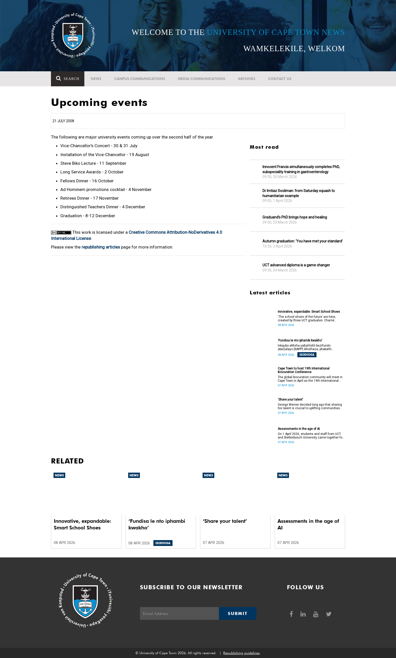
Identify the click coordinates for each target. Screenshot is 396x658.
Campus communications (139, 79)
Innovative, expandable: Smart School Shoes (309, 311)
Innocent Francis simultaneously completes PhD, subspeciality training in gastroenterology (301, 169)
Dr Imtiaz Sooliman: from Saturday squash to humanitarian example (298, 193)
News (96, 79)
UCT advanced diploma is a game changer (296, 265)
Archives (246, 79)
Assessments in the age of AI (299, 429)
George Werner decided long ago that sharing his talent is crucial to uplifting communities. (310, 406)
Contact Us (280, 79)
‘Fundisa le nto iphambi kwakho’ (300, 340)
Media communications (201, 79)
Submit (237, 613)
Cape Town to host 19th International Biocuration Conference (303, 370)
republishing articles (101, 247)
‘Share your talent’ (290, 399)
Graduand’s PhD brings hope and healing (294, 217)
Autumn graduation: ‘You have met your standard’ (302, 241)
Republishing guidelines (241, 653)
